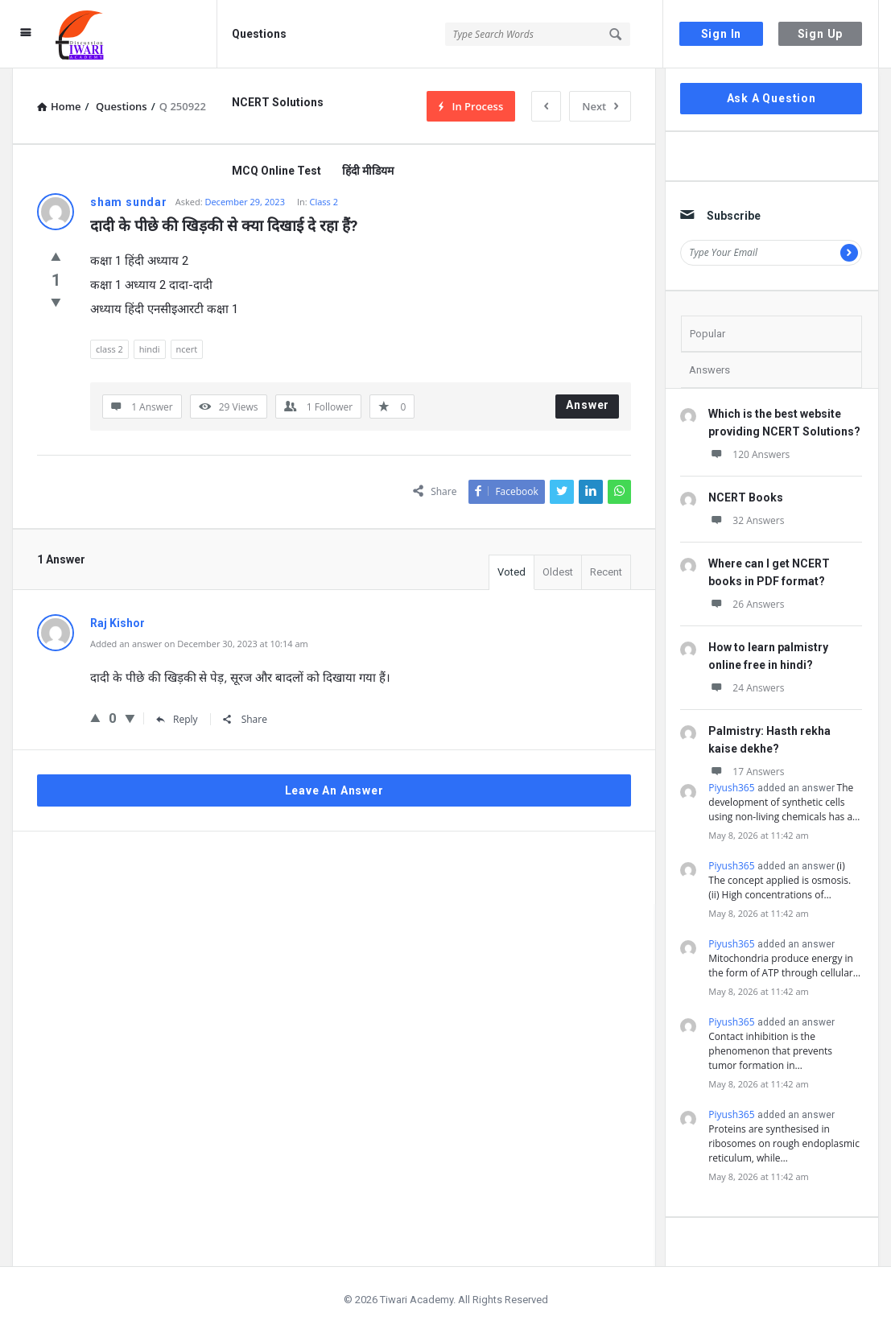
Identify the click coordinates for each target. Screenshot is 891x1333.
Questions (259, 33)
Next (600, 106)
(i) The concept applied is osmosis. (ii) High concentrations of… (779, 880)
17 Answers (746, 771)
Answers (709, 370)
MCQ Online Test (276, 170)
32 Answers (746, 520)
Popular (707, 334)
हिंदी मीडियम (368, 170)
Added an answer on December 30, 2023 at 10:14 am (199, 644)
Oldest (557, 572)
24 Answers (746, 688)
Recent (606, 572)
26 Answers (746, 604)
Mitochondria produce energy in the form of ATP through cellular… (784, 965)
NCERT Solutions (278, 102)
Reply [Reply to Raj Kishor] (177, 719)
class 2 (109, 349)
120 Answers (749, 454)
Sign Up (821, 33)
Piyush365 (731, 787)
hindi (149, 349)
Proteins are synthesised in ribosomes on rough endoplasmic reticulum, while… (784, 1143)
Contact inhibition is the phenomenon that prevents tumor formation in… (770, 1051)
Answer (587, 404)
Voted (511, 572)
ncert (187, 349)
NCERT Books (745, 497)
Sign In (721, 33)
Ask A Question (771, 98)
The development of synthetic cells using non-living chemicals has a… (784, 802)
